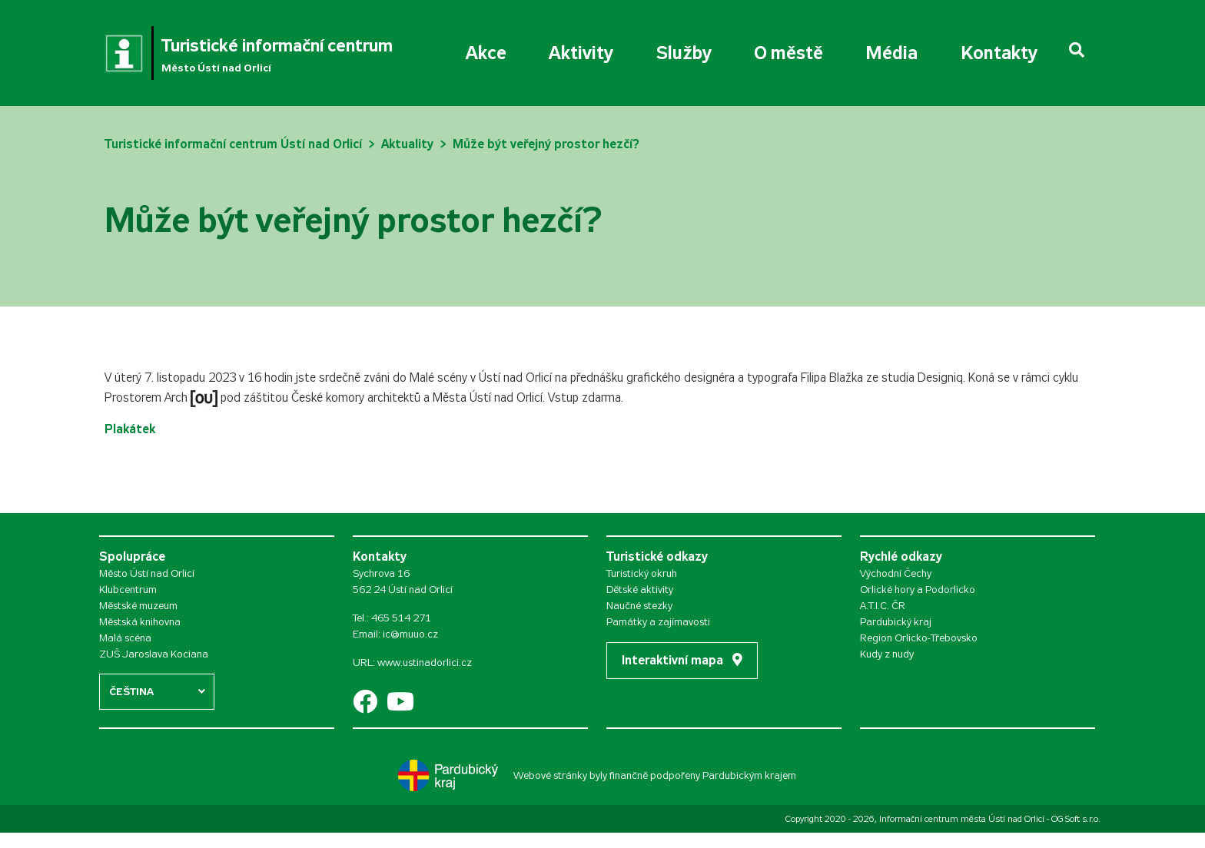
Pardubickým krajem (749, 775)
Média (891, 53)
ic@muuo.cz (410, 634)
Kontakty (999, 53)
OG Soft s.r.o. (1075, 818)
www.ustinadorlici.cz (424, 662)
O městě (788, 53)
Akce (486, 53)
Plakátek (130, 429)
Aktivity (581, 53)
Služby (684, 53)
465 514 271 (401, 618)
